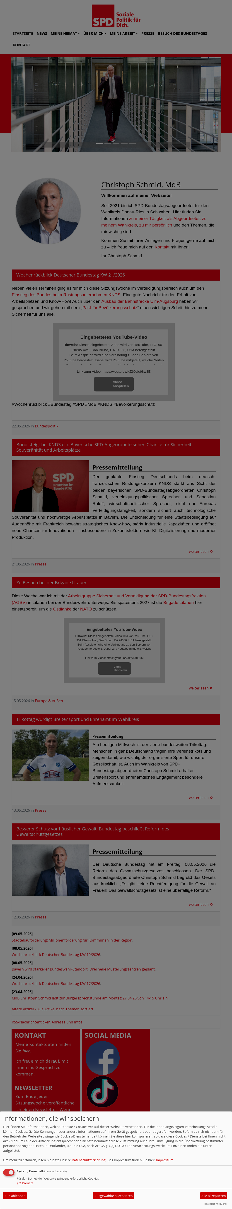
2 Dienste (25, 1183)
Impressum (164, 1160)
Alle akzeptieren (213, 1196)
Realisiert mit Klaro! (215, 1203)
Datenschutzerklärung (89, 1160)
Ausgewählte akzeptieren (113, 1196)
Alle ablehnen (15, 1196)
